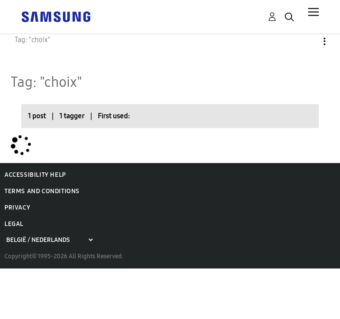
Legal (13, 224)
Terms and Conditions (42, 191)
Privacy (17, 207)
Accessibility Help (35, 175)
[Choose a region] (49, 240)
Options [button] (309, 41)
